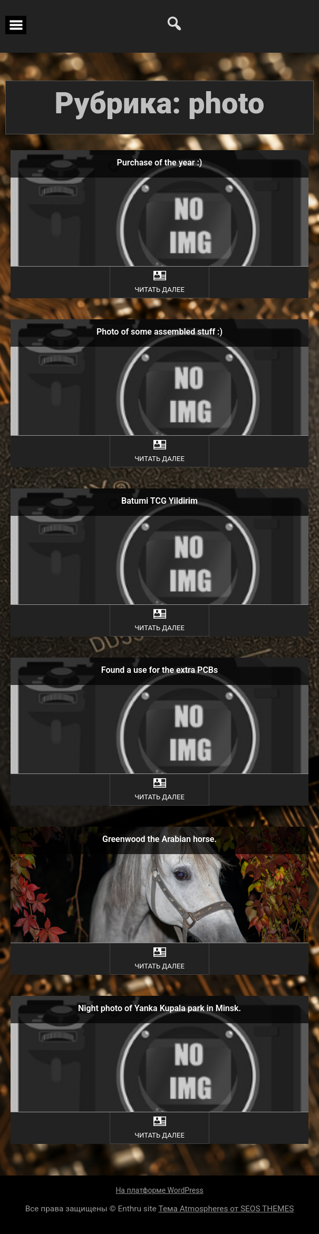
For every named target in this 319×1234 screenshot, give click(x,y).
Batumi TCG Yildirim (159, 501)
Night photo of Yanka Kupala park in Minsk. (159, 1008)
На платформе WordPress (159, 1190)
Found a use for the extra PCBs (159, 670)
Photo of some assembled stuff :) (159, 332)
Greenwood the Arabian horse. (159, 839)
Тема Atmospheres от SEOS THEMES (226, 1208)
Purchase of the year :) (159, 163)
